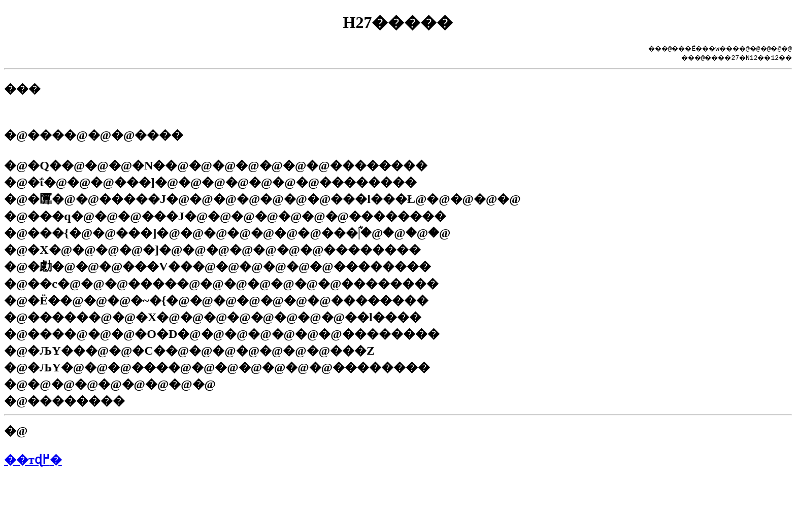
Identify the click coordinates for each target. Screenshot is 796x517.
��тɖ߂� (33, 459)
